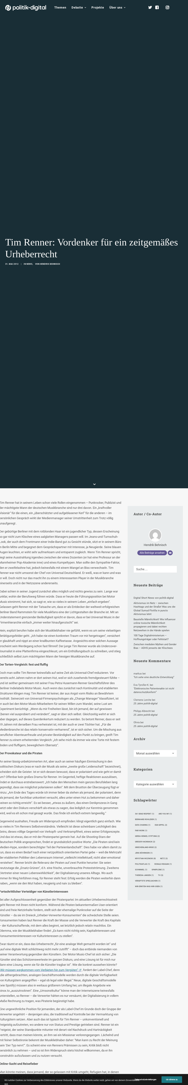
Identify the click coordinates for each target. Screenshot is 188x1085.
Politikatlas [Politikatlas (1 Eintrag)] (142, 772)
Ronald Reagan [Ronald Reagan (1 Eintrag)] (163, 772)
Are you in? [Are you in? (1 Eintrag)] (165, 721)
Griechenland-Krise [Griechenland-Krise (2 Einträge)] (146, 755)
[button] (181, 7)
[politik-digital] (25, 8)
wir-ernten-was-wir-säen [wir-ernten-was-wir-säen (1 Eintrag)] (149, 794)
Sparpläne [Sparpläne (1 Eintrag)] (158, 777)
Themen (60, 7)
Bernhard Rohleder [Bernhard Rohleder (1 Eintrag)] (146, 727)
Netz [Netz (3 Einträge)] (164, 766)
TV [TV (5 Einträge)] (160, 783)
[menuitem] (60, 7)
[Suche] (155, 476)
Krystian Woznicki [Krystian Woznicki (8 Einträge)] (145, 766)
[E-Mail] (170, 460)
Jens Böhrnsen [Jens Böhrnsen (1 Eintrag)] (143, 761)
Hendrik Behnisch (50, 218)
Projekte (97, 7)
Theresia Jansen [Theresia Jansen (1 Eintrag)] (144, 783)
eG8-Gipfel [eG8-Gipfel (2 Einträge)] (161, 733)
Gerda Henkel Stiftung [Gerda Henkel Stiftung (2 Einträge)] (147, 744)
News (29, 218)
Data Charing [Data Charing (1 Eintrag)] (142, 733)
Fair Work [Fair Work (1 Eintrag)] (141, 738)
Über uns (117, 7)
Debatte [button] (79, 7)
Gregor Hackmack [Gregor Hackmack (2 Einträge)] (145, 749)
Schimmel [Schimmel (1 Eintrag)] (141, 777)
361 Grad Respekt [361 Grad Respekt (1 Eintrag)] (144, 721)
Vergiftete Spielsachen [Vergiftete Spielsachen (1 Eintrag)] (147, 788)
